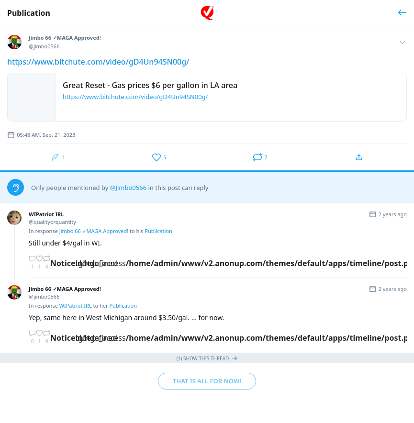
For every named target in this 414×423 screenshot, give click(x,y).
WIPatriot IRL (75, 305)
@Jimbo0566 (128, 187)
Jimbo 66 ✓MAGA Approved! (93, 230)
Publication (28, 13)
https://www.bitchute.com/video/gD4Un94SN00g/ (98, 61)
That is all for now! (207, 381)
